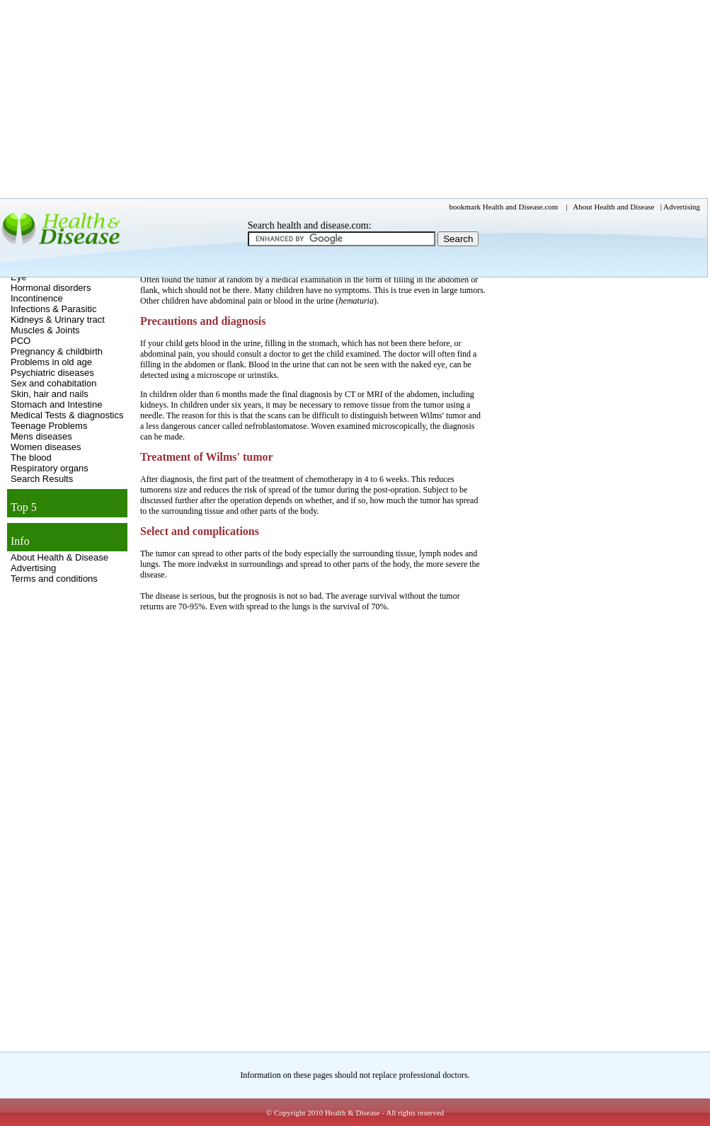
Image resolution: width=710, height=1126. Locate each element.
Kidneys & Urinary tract (58, 319)
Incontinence (37, 298)
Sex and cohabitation (53, 383)
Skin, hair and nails (49, 394)
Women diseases (46, 447)
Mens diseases (41, 436)
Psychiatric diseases (52, 372)
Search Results (42, 478)
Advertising (33, 568)
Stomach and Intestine (56, 404)
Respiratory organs (49, 468)
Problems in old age (51, 362)
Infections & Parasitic (53, 309)
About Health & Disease (59, 557)
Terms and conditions (54, 578)
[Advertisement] (540, 378)
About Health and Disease (613, 206)
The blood (31, 457)
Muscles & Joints (45, 330)
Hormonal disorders (51, 287)
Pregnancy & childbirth (57, 351)
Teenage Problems (49, 425)
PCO (20, 340)
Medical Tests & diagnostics (67, 415)
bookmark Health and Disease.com (504, 206)
